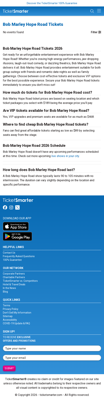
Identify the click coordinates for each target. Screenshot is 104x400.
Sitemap (8, 316)
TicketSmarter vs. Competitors (20, 280)
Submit (9, 368)
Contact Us (9, 252)
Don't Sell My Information (17, 312)
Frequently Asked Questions (19, 256)
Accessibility (10, 319)
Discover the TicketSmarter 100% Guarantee (52, 3)
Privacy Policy (10, 309)
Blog (5, 291)
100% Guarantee (12, 259)
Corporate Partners (14, 273)
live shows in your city (65, 156)
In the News (9, 288)
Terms (6, 305)
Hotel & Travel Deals (14, 284)
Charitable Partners (14, 277)
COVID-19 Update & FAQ (16, 323)
